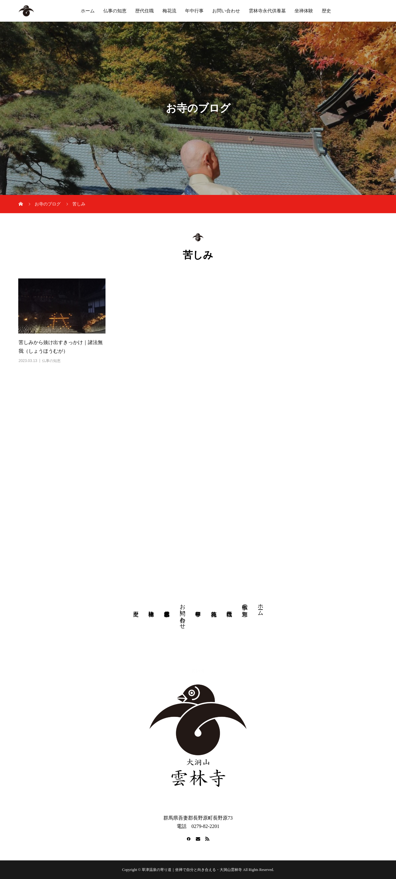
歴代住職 (144, 10)
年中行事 (194, 10)
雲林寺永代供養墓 (267, 10)
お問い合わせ (226, 10)
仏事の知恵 (115, 10)
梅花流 (169, 10)
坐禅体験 (304, 10)
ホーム (88, 10)
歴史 (326, 10)
